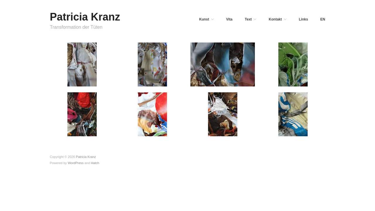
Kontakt (275, 19)
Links (303, 19)
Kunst (204, 19)
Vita (229, 19)
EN (322, 19)
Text (248, 19)
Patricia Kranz (85, 17)
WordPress (75, 163)
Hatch (95, 163)
